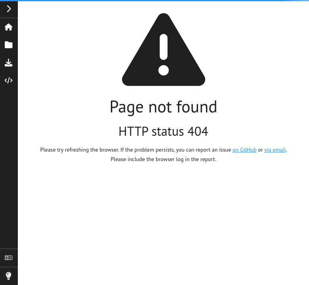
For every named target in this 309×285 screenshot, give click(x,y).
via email (275, 149)
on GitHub (244, 149)
